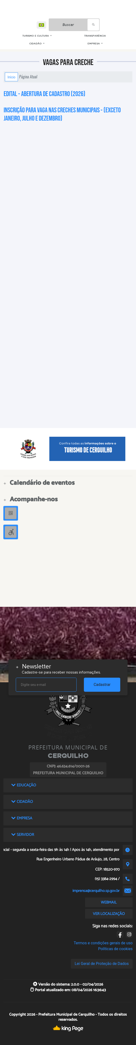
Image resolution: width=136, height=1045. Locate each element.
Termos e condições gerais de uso (103, 943)
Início (11, 76)
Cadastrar (102, 684)
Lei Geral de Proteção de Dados (102, 963)
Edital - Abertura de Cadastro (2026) (44, 94)
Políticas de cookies (115, 948)
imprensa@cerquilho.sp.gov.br (96, 891)
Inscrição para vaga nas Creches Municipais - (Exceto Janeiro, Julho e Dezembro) (62, 114)
